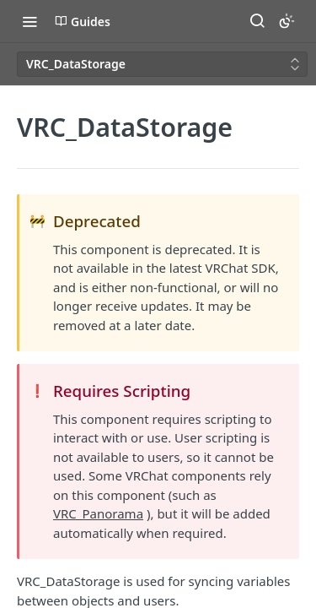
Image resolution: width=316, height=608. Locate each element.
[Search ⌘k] (257, 21)
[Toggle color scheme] (286, 21)
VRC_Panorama (98, 513)
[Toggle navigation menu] (29, 21)
